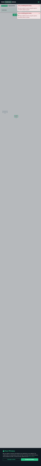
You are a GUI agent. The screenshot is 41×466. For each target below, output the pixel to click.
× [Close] (39, 5)
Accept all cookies (29, 459)
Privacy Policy (31, 456)
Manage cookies (11, 459)
